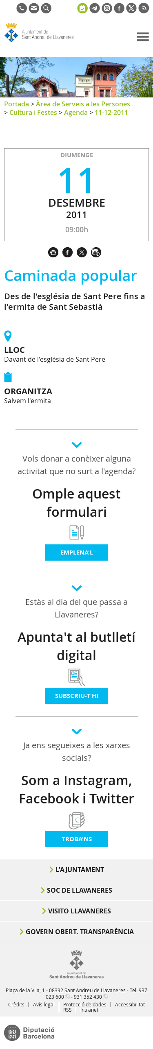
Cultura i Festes (33, 112)
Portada (16, 103)
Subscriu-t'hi (76, 695)
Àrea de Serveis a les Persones (83, 103)
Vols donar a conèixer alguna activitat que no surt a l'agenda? (77, 465)
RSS (67, 1009)
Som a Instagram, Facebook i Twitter (76, 789)
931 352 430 (88, 996)
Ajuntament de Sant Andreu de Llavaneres (43, 42)
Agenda (76, 112)
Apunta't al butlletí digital (76, 646)
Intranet (89, 1009)
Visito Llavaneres (79, 911)
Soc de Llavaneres (79, 890)
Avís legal (44, 1004)
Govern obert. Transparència (80, 931)
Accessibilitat (130, 1004)
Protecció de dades (84, 1004)
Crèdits (16, 1004)
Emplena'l (76, 552)
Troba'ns (77, 839)
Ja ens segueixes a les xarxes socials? (76, 751)
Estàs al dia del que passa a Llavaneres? (76, 608)
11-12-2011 (111, 112)
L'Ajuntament (79, 869)
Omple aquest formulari (76, 503)
